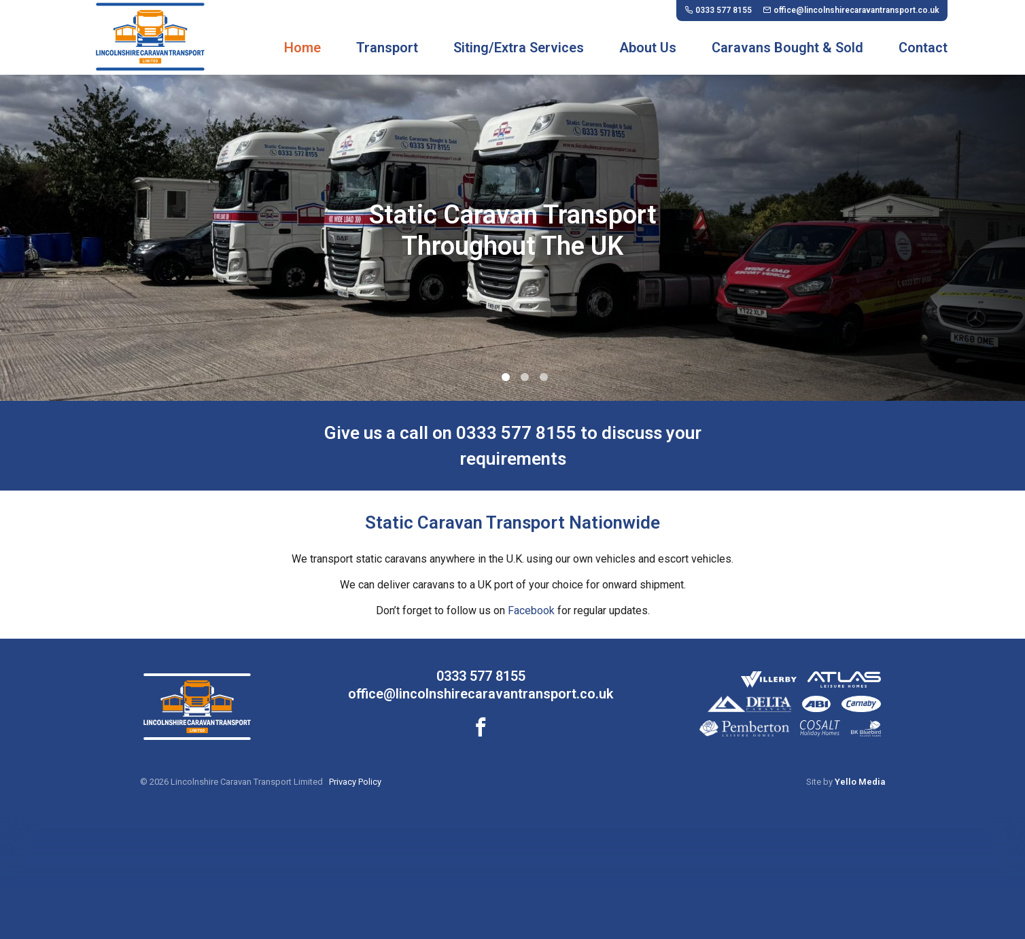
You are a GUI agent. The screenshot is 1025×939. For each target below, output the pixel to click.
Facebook (531, 610)
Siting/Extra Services (518, 47)
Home (302, 47)
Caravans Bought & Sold (787, 47)
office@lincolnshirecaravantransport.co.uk (480, 694)
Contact (923, 47)
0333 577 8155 (480, 676)
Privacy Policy (355, 782)
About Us (647, 47)
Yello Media (860, 782)
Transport (387, 47)
